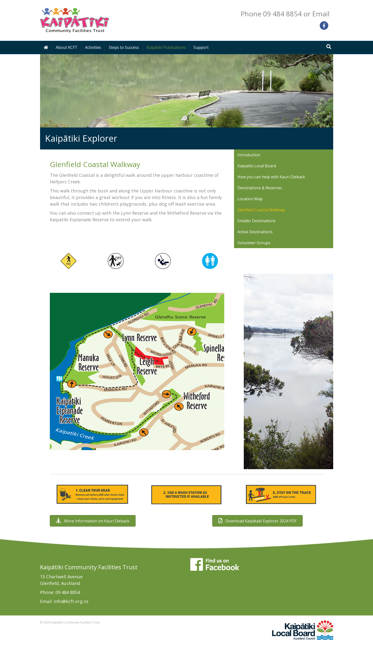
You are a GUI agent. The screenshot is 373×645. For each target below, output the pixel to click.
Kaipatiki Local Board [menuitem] (256, 166)
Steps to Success (124, 47)
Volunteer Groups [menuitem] (253, 242)
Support (201, 47)
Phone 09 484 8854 (271, 13)
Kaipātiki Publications (166, 47)
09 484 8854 (67, 592)
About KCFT (66, 47)
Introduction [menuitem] (248, 155)
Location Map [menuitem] (250, 198)
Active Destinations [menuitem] (255, 231)
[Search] (328, 46)
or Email (316, 13)
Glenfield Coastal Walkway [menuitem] (261, 209)
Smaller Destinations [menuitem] (256, 220)
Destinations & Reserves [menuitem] (259, 187)
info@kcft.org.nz (71, 601)
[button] (329, 187)
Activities (93, 47)
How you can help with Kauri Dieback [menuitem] (271, 177)
